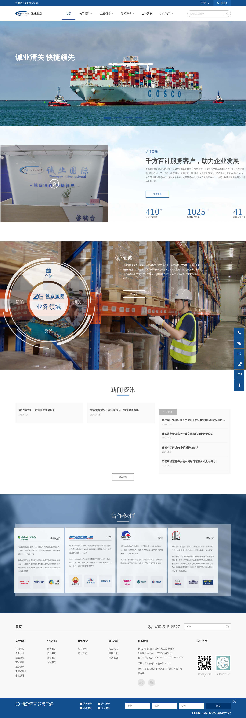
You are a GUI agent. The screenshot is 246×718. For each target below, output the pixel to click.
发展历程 (19, 658)
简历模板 (113, 658)
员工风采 (113, 649)
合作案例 (147, 13)
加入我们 (165, 13)
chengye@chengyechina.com (157, 663)
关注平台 (202, 642)
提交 (218, 705)
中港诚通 (19, 675)
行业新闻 (82, 653)
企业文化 (19, 653)
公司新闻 (82, 649)
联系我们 (143, 642)
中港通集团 (21, 671)
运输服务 (87, 708)
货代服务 (105, 703)
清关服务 (87, 703)
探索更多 (134, 294)
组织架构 (19, 667)
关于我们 (84, 13)
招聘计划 (113, 653)
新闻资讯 (126, 13)
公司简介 (19, 649)
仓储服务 (105, 708)
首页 (68, 16)
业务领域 (105, 13)
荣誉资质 (19, 662)
